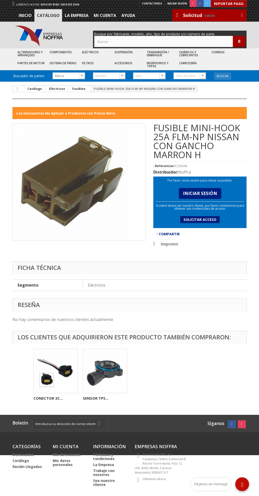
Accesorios (123, 63)
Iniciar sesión (177, 3)
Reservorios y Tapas (158, 64)
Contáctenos (152, 3)
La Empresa (76, 15)
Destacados (23, 454)
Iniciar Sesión (200, 193)
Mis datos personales (63, 462)
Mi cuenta (105, 15)
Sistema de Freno (63, 63)
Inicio (25, 15)
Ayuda (128, 15)
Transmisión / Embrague (158, 53)
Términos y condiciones (103, 456)
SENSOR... (91, 398)
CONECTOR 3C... (147, 398)
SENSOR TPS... (194, 398)
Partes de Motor (31, 63)
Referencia (164, 166)
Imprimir (169, 244)
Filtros (88, 63)
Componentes (61, 52)
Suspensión (123, 52)
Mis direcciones (67, 454)
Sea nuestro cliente (104, 482)
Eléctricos (90, 52)
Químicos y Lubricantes (188, 53)
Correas (218, 52)
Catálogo (48, 15)
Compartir (168, 234)
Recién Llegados (27, 466)
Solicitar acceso (199, 219)
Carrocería (188, 63)
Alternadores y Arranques (30, 53)
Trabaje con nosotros (103, 472)
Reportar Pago (229, 3)
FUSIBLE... (42, 398)
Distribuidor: (165, 172)
